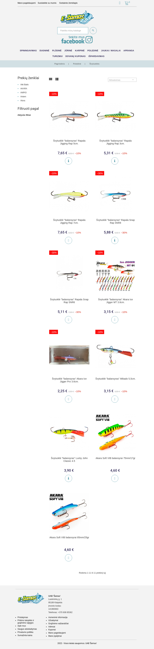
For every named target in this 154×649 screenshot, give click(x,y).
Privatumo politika (25, 632)
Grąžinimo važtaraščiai (58, 623)
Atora (22, 100)
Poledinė (92, 50)
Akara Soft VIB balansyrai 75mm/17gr (115, 458)
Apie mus (22, 626)
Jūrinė (68, 50)
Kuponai (52, 630)
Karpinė (80, 50)
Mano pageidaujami (57, 633)
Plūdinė (56, 50)
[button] (119, 3)
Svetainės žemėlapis (68, 3)
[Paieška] (72, 30)
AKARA (23, 88)
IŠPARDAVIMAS (96, 56)
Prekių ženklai (28, 78)
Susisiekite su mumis (47, 3)
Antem (23, 96)
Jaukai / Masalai (111, 50)
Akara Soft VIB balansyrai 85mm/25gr (69, 537)
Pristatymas (23, 617)
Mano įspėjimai (55, 636)
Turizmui (57, 56)
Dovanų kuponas (75, 56)
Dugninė (44, 50)
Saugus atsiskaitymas (27, 629)
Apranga (128, 50)
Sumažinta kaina (25, 635)
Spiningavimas (28, 50)
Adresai (51, 627)
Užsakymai (53, 620)
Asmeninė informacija (57, 617)
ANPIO (23, 92)
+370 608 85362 (65, 612)
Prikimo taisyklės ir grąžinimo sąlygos (26, 621)
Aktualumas (114, 80)
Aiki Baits (24, 84)
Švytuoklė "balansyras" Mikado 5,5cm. (115, 379)
